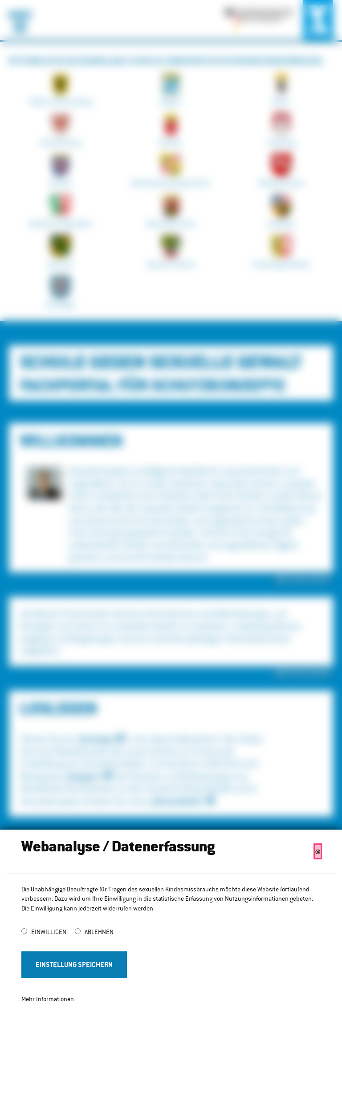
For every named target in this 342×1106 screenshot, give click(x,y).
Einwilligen (49, 932)
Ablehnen (99, 932)
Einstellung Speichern (74, 964)
